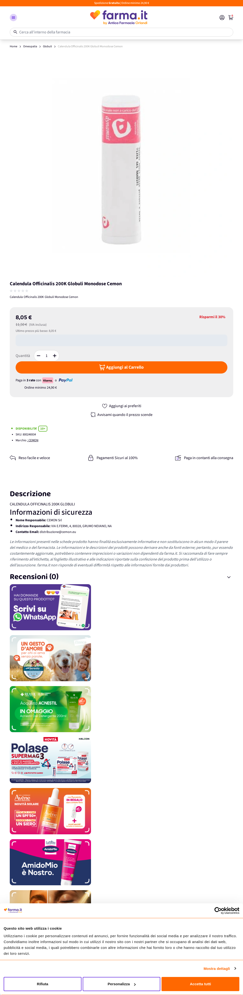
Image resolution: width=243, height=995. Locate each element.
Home (13, 46)
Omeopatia (30, 46)
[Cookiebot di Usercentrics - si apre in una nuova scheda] (218, 910)
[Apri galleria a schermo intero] (121, 165)
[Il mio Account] (222, 17)
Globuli (47, 46)
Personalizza (122, 984)
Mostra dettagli (216, 968)
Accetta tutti (200, 984)
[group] (19, 291)
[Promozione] (121, 607)
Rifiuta (42, 984)
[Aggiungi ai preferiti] (121, 406)
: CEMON (32, 440)
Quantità (23, 355)
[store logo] (118, 17)
